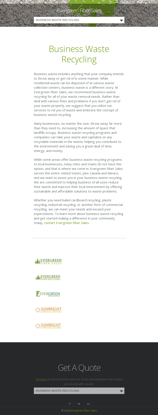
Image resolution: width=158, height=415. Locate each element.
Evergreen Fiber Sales (79, 10)
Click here (41, 384)
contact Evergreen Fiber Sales (66, 223)
